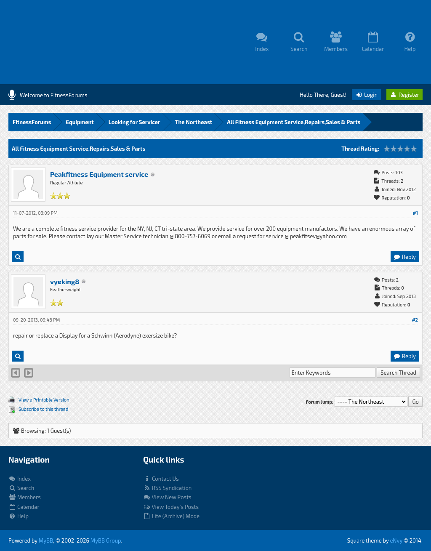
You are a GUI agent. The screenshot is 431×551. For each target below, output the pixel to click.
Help (18, 516)
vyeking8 (64, 281)
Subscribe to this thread (43, 409)
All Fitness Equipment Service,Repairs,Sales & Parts (293, 122)
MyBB (46, 540)
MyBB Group (105, 540)
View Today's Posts (171, 506)
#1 (415, 213)
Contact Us (161, 478)
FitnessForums (32, 122)
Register (404, 94)
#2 (415, 319)
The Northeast (194, 122)
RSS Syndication (167, 487)
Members (24, 497)
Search (21, 487)
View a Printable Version (44, 399)
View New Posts (167, 497)
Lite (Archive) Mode (171, 516)
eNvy (396, 540)
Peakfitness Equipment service (99, 174)
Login (366, 94)
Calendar (24, 506)
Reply (404, 256)
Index (19, 478)
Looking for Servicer (134, 122)
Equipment (79, 122)
